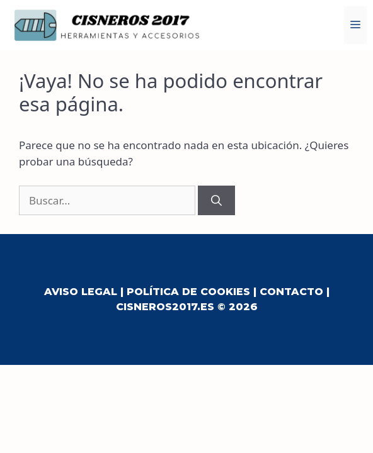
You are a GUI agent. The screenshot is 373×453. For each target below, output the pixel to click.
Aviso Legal (80, 292)
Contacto (291, 292)
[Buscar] (216, 201)
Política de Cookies (188, 292)
